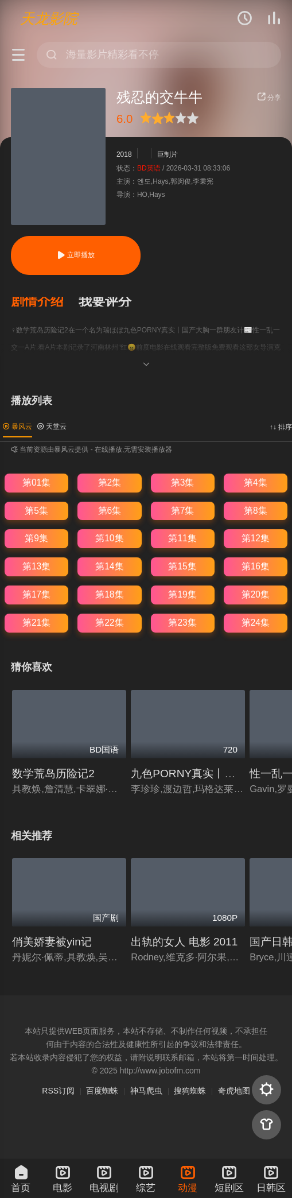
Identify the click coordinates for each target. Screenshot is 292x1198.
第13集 (36, 566)
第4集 (255, 482)
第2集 (110, 482)
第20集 (256, 594)
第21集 (36, 622)
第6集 (110, 510)
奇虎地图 (234, 1090)
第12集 (256, 538)
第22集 (109, 622)
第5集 (36, 510)
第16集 (256, 566)
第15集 (182, 566)
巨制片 (167, 155)
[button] (44, 302)
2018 (124, 155)
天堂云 (52, 426)
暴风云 (17, 426)
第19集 (182, 594)
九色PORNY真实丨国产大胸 (199, 773)
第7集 (182, 510)
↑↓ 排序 (281, 427)
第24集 (256, 622)
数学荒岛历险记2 (53, 773)
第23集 (182, 622)
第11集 (182, 538)
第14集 (109, 566)
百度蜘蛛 (102, 1090)
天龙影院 (48, 18)
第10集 (109, 538)
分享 (269, 98)
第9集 (36, 538)
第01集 (36, 482)
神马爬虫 (146, 1090)
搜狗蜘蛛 (190, 1090)
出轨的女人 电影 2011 (184, 942)
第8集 (255, 510)
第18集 (109, 594)
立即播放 (76, 255)
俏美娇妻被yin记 (51, 942)
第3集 (182, 482)
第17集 (36, 594)
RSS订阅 (58, 1090)
